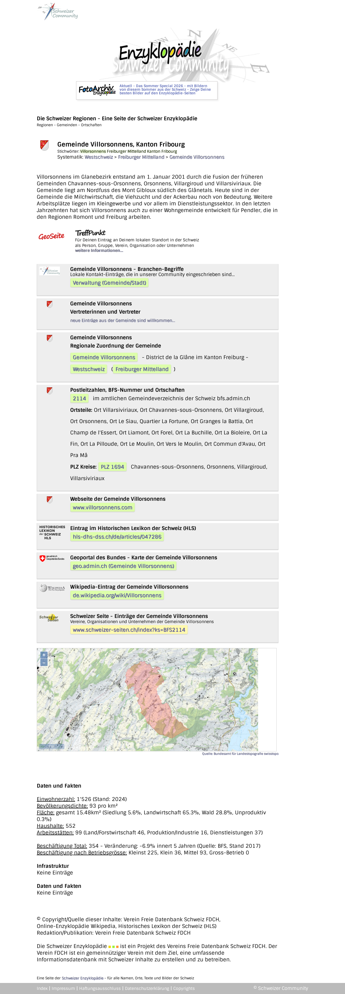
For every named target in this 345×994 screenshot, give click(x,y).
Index (42, 988)
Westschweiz (99, 157)
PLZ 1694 (112, 466)
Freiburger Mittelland (141, 157)
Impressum (63, 988)
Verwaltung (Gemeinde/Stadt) (109, 282)
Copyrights (184, 988)
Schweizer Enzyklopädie (82, 978)
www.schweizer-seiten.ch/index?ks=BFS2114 (129, 629)
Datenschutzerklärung (147, 988)
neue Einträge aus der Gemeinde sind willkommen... (122, 320)
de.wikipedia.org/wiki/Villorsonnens (117, 595)
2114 (79, 398)
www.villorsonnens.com (102, 507)
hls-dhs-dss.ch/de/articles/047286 (117, 536)
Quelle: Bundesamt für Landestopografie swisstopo (240, 754)
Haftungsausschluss (100, 988)
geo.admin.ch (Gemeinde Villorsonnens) (123, 566)
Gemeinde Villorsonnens (196, 157)
